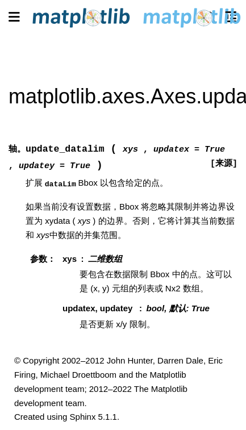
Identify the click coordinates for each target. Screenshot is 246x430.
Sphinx (83, 416)
